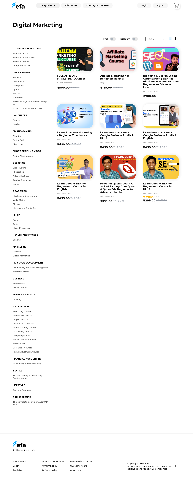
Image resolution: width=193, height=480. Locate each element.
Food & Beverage (24, 294)
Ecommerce (19, 283)
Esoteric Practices (22, 390)
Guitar (16, 224)
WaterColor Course (22, 315)
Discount (125, 39)
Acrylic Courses (20, 319)
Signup (160, 5)
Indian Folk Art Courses (24, 339)
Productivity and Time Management (31, 267)
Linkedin (17, 251)
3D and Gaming (22, 131)
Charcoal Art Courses (23, 323)
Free (105, 39)
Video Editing (19, 168)
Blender (17, 136)
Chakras (17, 240)
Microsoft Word (21, 61)
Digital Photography (23, 156)
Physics (16, 204)
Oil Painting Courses (23, 331)
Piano (16, 220)
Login (144, 5)
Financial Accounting (27, 358)
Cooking (17, 299)
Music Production (21, 228)
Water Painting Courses (25, 327)
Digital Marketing (21, 256)
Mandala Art (19, 343)
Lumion (16, 184)
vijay (102, 83)
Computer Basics (21, 65)
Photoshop (18, 172)
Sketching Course (22, 311)
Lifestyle (19, 385)
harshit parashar (64, 83)
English (16, 124)
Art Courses (21, 306)
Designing (19, 163)
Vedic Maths (19, 200)
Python (16, 89)
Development (21, 72)
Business (18, 278)
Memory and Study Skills (25, 208)
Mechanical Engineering (25, 196)
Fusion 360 (18, 140)
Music (16, 215)
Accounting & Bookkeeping (27, 363)
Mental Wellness (21, 271)
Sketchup (18, 144)
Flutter (16, 93)
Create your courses (97, 5)
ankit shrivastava (150, 91)
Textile (17, 370)
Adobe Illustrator (21, 176)
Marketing (19, 246)
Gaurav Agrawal (64, 139)
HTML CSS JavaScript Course (27, 108)
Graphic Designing (22, 180)
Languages (20, 115)
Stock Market (20, 287)
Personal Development (28, 262)
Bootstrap (18, 97)
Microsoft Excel (20, 53)
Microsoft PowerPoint (24, 57)
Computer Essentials (27, 48)
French (16, 120)
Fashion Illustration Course (26, 352)
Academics (20, 191)
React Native (19, 81)
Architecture (22, 397)
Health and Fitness (25, 235)
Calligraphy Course (22, 335)
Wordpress (18, 85)
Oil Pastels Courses (22, 348)
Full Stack (18, 77)
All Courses (71, 5)
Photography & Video (27, 151)
